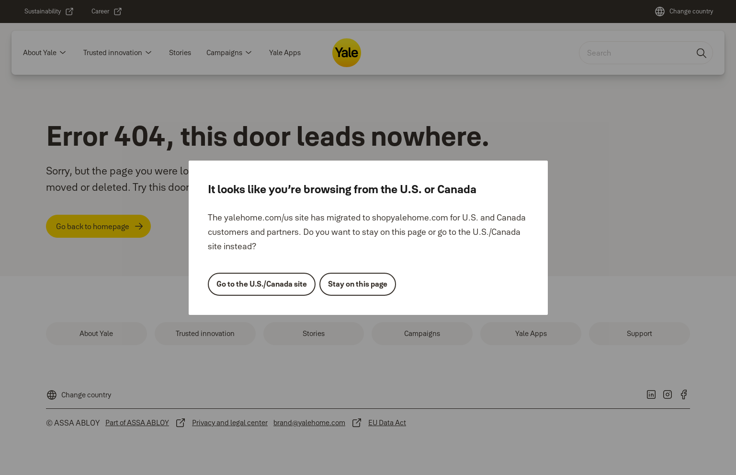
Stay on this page (357, 284)
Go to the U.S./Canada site (261, 284)
